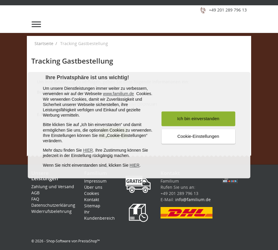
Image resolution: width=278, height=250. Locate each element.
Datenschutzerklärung (53, 205)
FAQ (35, 199)
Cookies (91, 193)
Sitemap (92, 205)
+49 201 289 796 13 (228, 10)
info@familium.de (193, 199)
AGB (35, 193)
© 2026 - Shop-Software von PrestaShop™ (65, 241)
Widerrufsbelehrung (51, 211)
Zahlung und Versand (52, 186)
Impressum (95, 181)
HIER (88, 150)
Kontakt (91, 199)
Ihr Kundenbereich (99, 215)
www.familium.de (118, 94)
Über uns (93, 187)
